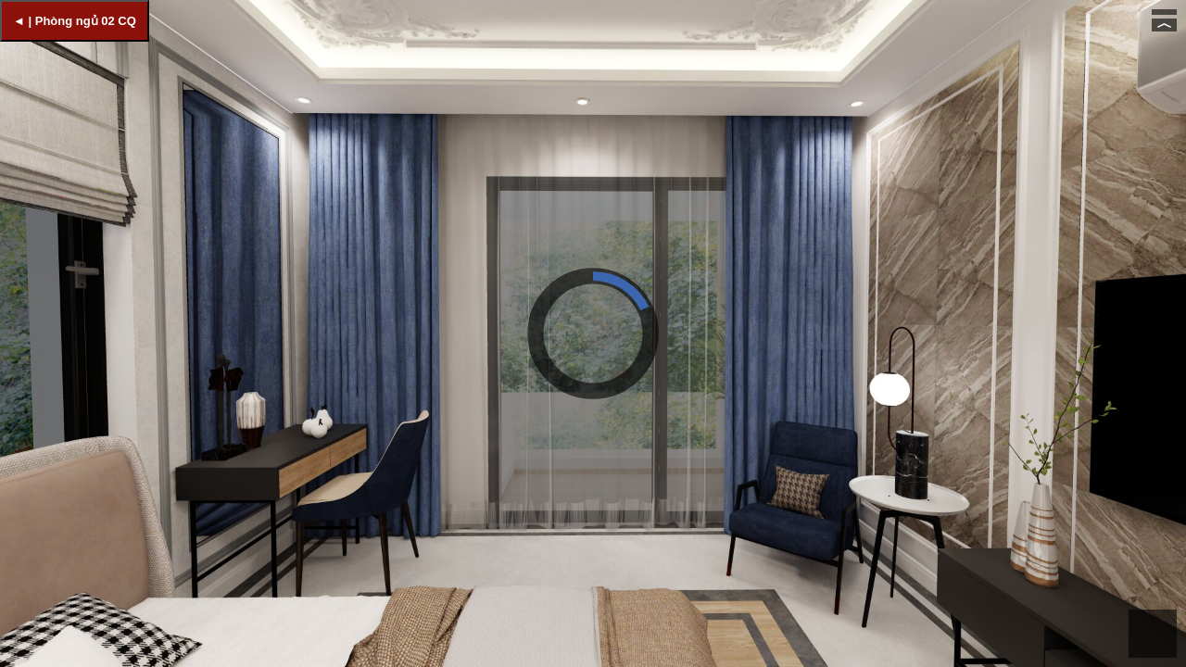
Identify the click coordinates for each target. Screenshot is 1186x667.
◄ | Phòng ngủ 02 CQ (74, 21)
